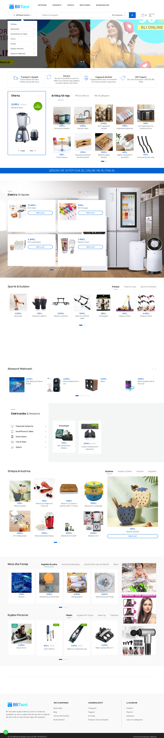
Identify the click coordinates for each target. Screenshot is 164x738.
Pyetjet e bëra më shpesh (98, 719)
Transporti (92, 708)
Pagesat (91, 711)
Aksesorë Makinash (18, 54)
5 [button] (62, 269)
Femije (13, 44)
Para (33, 151)
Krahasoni (130, 715)
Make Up (102, 615)
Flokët (69, 615)
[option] (26, 123)
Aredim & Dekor (125, 471)
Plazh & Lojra (130, 287)
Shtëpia (14, 24)
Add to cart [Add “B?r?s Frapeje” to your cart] (90, 213)
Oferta (70, 5)
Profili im (129, 708)
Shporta (129, 711)
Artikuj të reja (61, 95)
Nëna (116, 564)
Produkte (57, 5)
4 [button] (60, 269)
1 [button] (102, 161)
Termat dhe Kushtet (61, 715)
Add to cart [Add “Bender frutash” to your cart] (90, 247)
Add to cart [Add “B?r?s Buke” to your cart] (40, 213)
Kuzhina (109, 471)
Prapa (21, 151)
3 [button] (57, 269)
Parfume (114, 615)
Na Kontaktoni (102, 5)
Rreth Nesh (85, 5)
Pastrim (140, 471)
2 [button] (106, 161)
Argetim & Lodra (49, 564)
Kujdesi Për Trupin (85, 615)
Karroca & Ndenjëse (71, 564)
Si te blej (91, 715)
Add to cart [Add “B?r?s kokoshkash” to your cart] (40, 247)
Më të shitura (82, 95)
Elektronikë (15, 29)
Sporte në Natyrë (148, 287)
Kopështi (152, 471)
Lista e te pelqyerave (134, 719)
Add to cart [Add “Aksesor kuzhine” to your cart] (132, 536)
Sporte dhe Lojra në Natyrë (96, 564)
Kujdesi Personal (17, 49)
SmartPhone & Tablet (19, 34)
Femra (13, 39)
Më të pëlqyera (101, 95)
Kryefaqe (42, 5)
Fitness (115, 287)
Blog (55, 711)
